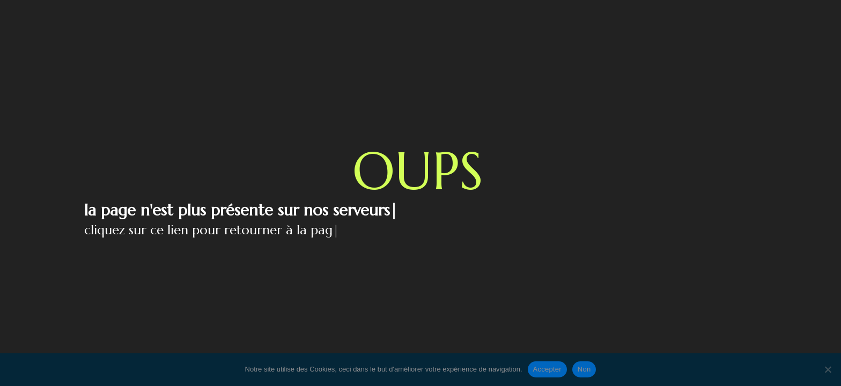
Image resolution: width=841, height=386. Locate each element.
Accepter (547, 369)
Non (584, 369)
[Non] (827, 369)
